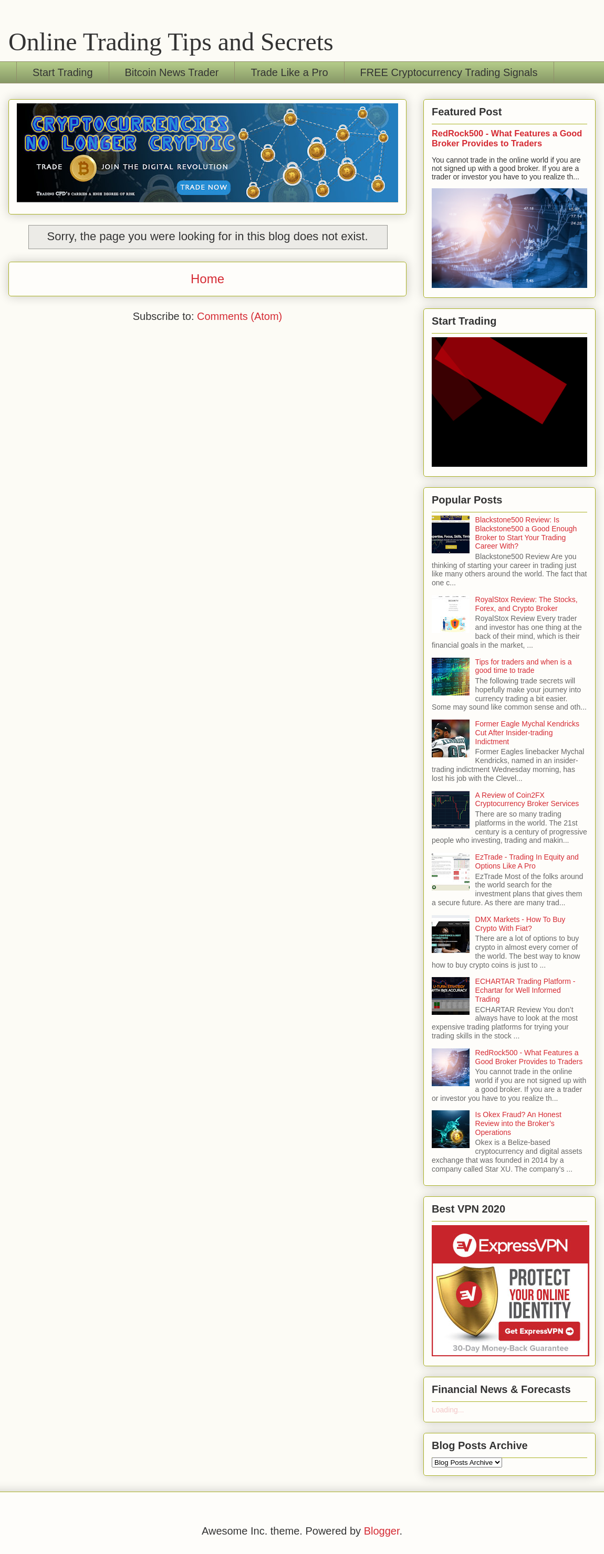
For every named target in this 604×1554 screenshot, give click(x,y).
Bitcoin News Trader (172, 72)
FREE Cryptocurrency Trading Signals (449, 72)
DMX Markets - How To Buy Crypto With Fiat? (520, 924)
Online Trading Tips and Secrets (171, 42)
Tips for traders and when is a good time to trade (523, 666)
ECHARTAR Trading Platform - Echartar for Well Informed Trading (525, 990)
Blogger (382, 1531)
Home (207, 279)
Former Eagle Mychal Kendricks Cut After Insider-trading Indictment (527, 733)
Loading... (448, 1410)
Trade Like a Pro (289, 72)
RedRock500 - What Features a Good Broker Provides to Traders (507, 138)
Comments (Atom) (239, 316)
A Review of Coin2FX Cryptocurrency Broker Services (527, 799)
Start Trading (63, 72)
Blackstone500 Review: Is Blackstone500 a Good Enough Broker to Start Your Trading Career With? (526, 533)
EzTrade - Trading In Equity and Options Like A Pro (527, 861)
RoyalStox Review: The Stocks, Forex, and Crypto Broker (526, 604)
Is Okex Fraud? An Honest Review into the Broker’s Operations (518, 1123)
